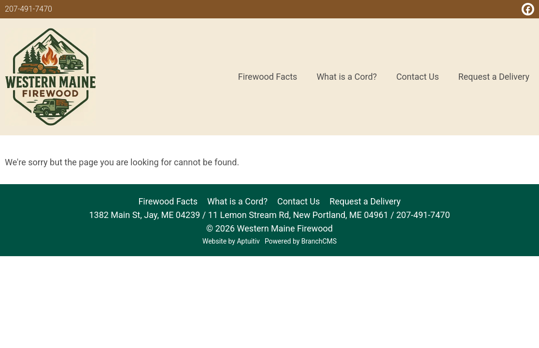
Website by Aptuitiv (231, 241)
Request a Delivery (364, 201)
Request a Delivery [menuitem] (493, 77)
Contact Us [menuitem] (417, 77)
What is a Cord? (237, 201)
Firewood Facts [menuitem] (268, 77)
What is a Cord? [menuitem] (346, 77)
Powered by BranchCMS (301, 241)
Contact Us (298, 201)
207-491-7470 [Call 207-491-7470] (28, 9)
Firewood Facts (168, 201)
